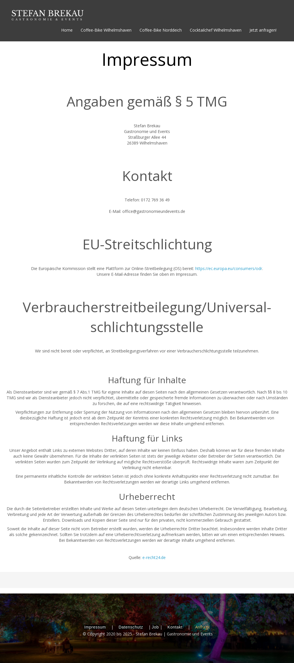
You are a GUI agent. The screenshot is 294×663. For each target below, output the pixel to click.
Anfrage (202, 627)
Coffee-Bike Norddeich (161, 30)
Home (67, 30)
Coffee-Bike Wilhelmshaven (106, 30)
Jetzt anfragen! (262, 30)
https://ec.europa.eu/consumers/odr (228, 268)
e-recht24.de (154, 557)
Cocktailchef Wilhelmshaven (215, 30)
